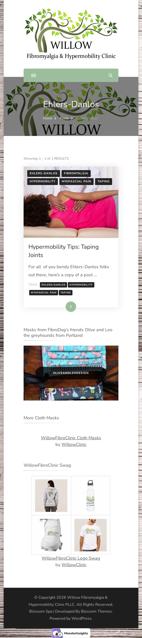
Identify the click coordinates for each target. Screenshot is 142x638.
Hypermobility (42, 181)
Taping (104, 181)
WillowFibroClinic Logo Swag (71, 558)
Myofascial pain (43, 292)
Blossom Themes (96, 611)
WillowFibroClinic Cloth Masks (71, 438)
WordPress (81, 618)
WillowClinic (74, 444)
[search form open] (110, 75)
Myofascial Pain (76, 181)
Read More (63, 307)
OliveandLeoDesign (71, 373)
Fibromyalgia (76, 173)
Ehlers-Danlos (44, 173)
